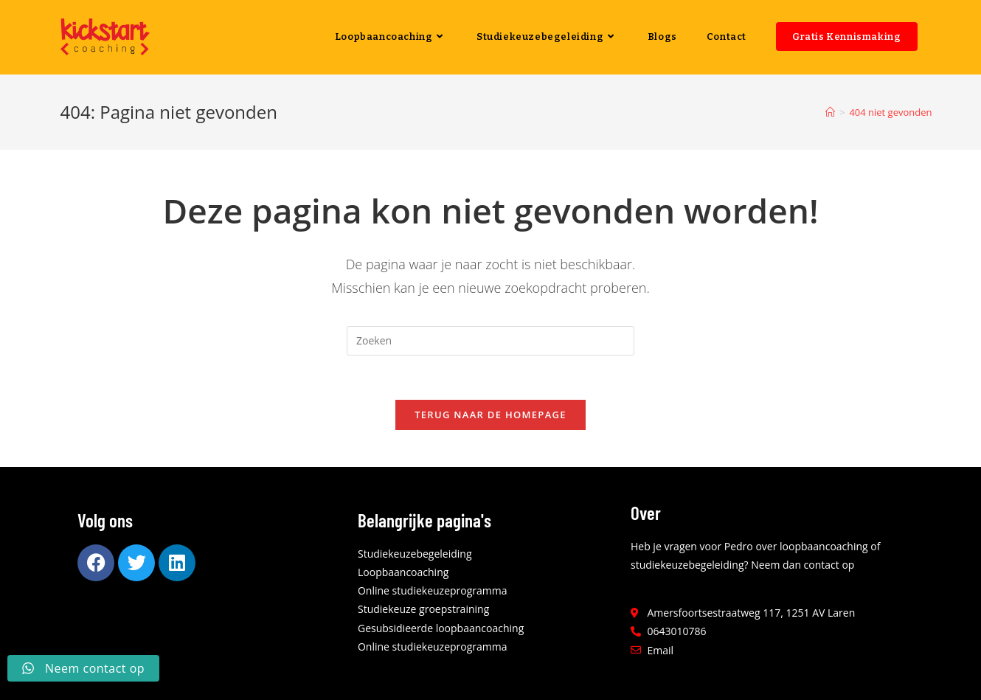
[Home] (830, 112)
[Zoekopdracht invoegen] (490, 341)
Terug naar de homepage (490, 414)
